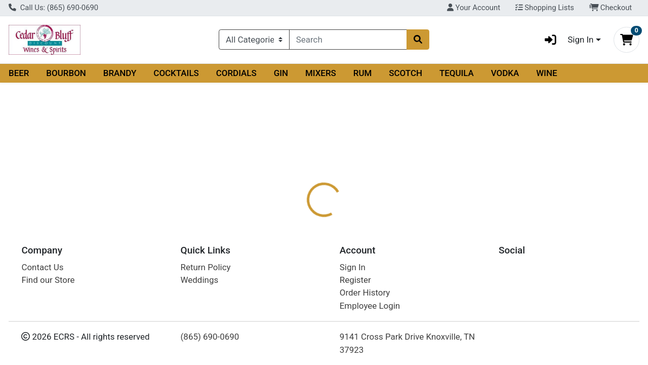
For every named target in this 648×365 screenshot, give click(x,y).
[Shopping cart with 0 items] (626, 40)
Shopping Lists (544, 7)
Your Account (473, 7)
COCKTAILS (175, 73)
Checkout (610, 7)
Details (298, 201)
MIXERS (320, 73)
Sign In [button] (566, 40)
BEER (19, 73)
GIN (281, 73)
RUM (362, 73)
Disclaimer (403, 201)
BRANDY (120, 73)
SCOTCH (405, 73)
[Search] (348, 39)
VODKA (505, 73)
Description (347, 201)
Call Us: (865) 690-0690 (53, 7)
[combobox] (348, 39)
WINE (546, 73)
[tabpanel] (458, 251)
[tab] (298, 201)
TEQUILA (456, 73)
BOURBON (66, 73)
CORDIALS (236, 73)
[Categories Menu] (254, 39)
